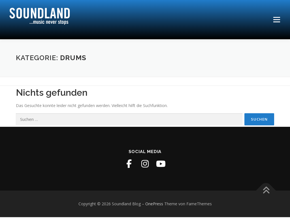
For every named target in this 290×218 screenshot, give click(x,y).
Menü (277, 19)
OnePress (154, 204)
